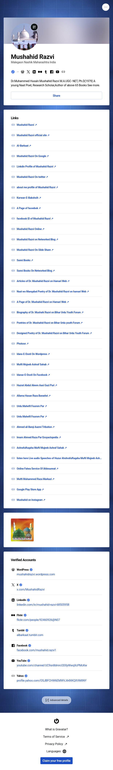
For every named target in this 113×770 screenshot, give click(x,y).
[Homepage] (56, 765)
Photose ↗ (23, 343)
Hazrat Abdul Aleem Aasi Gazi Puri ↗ (37, 385)
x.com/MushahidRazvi (31, 589)
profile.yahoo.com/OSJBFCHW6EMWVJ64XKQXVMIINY (51, 680)
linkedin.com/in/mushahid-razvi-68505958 (43, 604)
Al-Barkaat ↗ (24, 145)
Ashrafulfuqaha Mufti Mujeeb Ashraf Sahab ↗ (42, 447)
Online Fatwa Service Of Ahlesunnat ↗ (37, 468)
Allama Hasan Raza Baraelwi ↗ (34, 395)
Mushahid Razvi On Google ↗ (33, 156)
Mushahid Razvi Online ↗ (30, 229)
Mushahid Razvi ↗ (27, 124)
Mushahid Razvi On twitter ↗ (32, 176)
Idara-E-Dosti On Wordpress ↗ (33, 354)
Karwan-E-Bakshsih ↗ (29, 197)
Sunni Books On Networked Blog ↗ (36, 270)
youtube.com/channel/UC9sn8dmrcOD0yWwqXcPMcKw (52, 665)
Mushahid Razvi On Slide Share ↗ (35, 249)
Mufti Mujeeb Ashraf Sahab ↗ (33, 364)
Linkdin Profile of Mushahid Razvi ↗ (36, 166)
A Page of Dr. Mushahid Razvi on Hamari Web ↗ (43, 301)
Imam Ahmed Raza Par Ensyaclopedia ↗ (39, 437)
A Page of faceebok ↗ (29, 208)
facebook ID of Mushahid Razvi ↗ (35, 218)
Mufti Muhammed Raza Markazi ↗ (35, 479)
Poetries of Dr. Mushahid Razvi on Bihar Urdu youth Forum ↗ (50, 322)
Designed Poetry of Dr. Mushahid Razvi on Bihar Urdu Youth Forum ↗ (54, 333)
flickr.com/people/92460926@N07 (38, 620)
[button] (22, 530)
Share (56, 95)
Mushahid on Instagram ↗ (31, 499)
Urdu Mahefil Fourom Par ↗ (32, 406)
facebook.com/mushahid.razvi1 (36, 650)
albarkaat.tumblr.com (30, 635)
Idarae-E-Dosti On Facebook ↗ (33, 374)
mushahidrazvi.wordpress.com (36, 574)
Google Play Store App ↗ (30, 489)
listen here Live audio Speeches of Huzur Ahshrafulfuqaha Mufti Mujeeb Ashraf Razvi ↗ (59, 458)
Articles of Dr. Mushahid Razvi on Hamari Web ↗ (43, 281)
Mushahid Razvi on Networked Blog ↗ (37, 239)
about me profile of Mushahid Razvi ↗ (37, 187)
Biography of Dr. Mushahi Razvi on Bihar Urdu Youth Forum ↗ (50, 312)
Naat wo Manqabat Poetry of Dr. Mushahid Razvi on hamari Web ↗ (53, 291)
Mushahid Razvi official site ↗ (33, 135)
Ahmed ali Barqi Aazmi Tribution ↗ (36, 426)
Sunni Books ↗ (25, 260)
